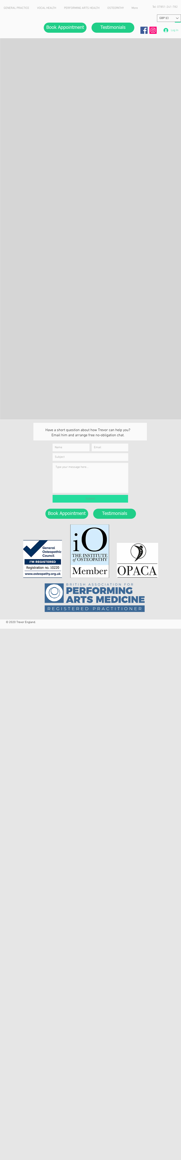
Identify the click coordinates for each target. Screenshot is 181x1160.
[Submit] (90, 499)
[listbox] (169, 18)
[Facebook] (144, 30)
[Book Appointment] (65, 28)
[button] (169, 18)
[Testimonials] (113, 28)
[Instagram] (153, 30)
